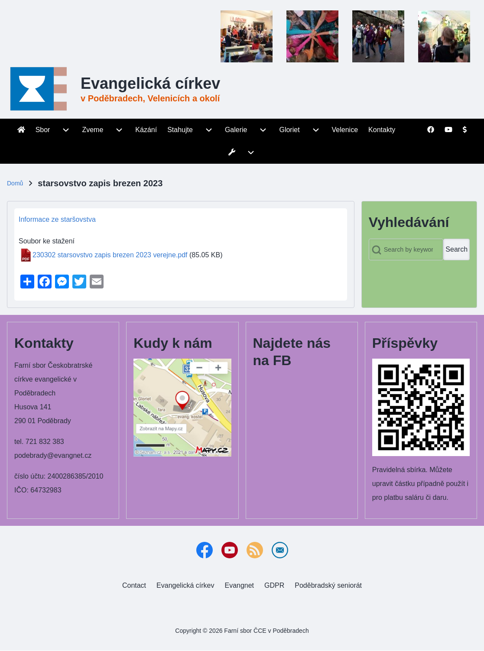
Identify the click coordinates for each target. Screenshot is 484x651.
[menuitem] (21, 130)
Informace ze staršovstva (57, 219)
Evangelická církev (150, 83)
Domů (15, 183)
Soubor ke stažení (47, 241)
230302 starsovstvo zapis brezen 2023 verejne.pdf (110, 255)
